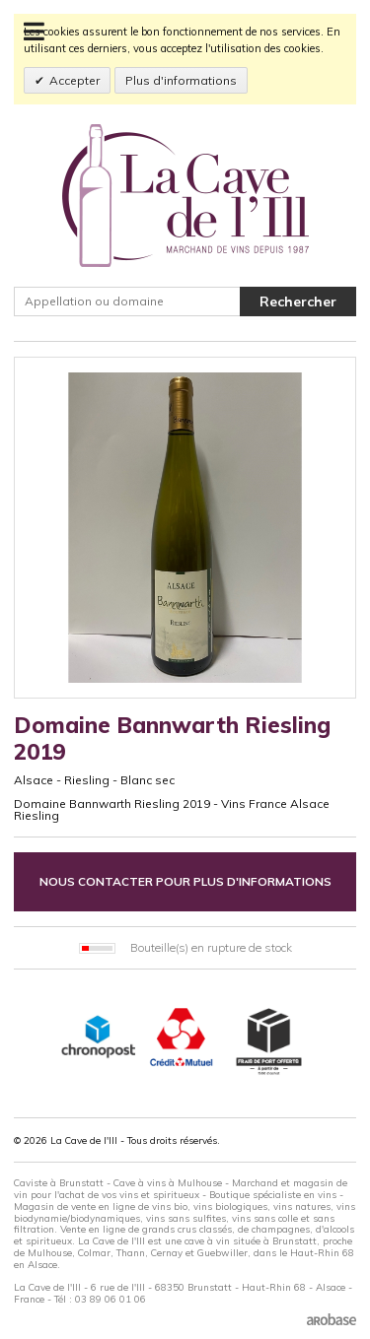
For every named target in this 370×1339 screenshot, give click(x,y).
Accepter (74, 80)
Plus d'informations (181, 80)
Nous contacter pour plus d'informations (185, 881)
